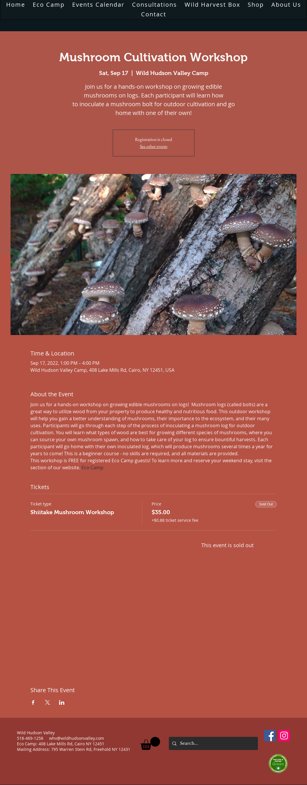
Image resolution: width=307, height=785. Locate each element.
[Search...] (213, 743)
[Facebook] (269, 735)
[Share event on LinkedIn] (62, 702)
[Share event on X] (47, 702)
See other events (153, 146)
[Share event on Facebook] (33, 702)
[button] (150, 743)
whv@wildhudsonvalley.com (76, 738)
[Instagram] (284, 735)
